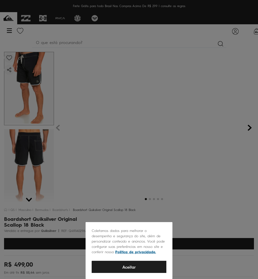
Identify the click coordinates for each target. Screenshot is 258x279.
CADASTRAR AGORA (129, 110)
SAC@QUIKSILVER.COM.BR (127, 168)
